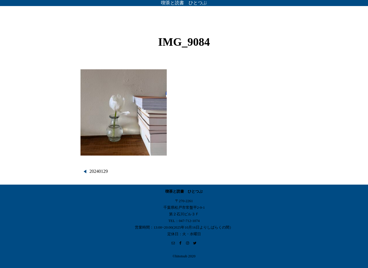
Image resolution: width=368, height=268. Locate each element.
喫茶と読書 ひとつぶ (184, 2)
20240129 (98, 171)
